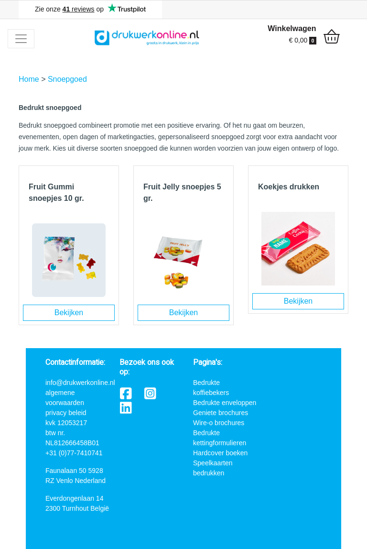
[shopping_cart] (331, 38)
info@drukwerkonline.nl (80, 382)
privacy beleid (65, 413)
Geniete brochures (220, 413)
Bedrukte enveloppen (224, 402)
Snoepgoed (67, 79)
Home (29, 79)
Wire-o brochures (218, 423)
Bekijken (68, 312)
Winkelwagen (292, 28)
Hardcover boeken (220, 453)
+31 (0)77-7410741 (74, 453)
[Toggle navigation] (21, 38)
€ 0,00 (302, 40)
